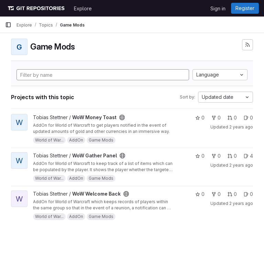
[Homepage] (36, 8)
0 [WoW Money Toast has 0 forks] (216, 118)
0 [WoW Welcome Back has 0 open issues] (248, 194)
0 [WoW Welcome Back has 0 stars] (200, 194)
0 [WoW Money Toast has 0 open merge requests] (232, 118)
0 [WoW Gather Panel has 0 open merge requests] (232, 156)
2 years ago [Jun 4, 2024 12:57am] (241, 165)
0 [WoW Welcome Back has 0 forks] (216, 194)
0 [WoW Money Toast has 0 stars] (200, 118)
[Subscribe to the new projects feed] (247, 44)
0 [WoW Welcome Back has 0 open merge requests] (232, 194)
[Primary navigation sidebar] (8, 24)
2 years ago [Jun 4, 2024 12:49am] (241, 203)
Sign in (218, 8)
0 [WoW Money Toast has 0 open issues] (248, 118)
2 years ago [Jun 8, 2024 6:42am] (241, 126)
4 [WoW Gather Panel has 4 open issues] (248, 156)
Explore (83, 8)
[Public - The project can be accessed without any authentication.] (122, 117)
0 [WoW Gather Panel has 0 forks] (216, 156)
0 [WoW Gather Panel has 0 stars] (200, 156)
